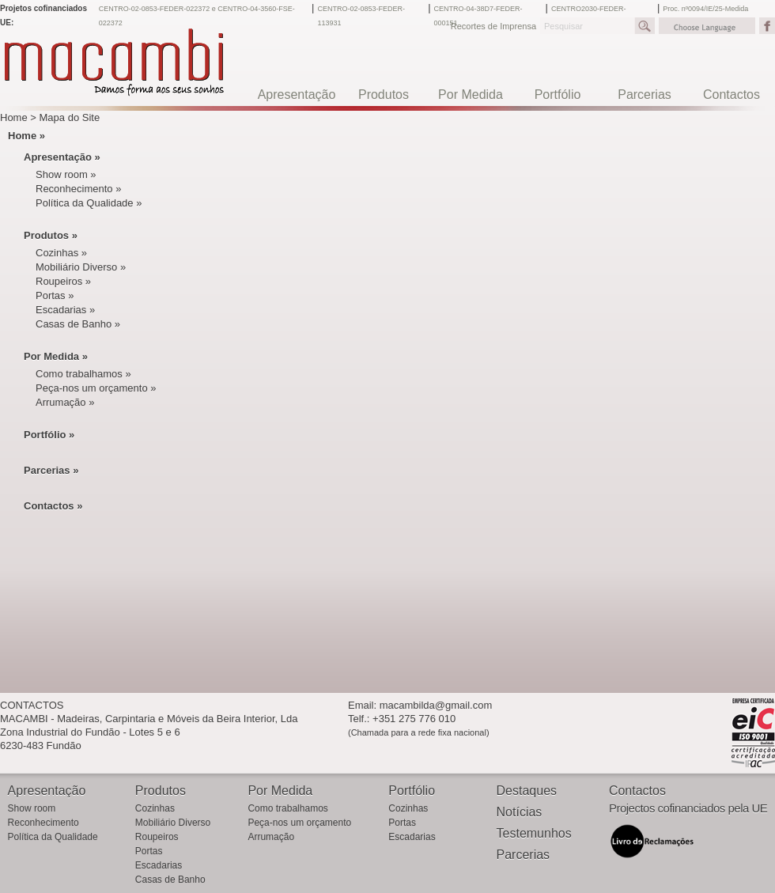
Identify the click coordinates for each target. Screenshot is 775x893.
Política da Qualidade (53, 836)
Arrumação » (65, 402)
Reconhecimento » (78, 189)
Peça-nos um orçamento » (96, 388)
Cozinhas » (61, 253)
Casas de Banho (170, 879)
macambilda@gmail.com (436, 705)
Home (14, 117)
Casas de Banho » (78, 324)
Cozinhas (155, 808)
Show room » (66, 174)
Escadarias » (65, 310)
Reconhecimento (43, 822)
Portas (149, 851)
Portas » (55, 295)
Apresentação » (62, 157)
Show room (32, 808)
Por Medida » (56, 356)
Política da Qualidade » (89, 203)
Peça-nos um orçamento (299, 822)
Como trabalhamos (287, 808)
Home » (26, 136)
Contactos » (53, 506)
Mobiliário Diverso (172, 822)
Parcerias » (51, 470)
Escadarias (158, 865)
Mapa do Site (70, 117)
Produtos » (51, 235)
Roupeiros (157, 836)
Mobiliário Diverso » (81, 267)
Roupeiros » (63, 281)
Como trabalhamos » (83, 374)
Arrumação (271, 836)
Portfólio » (49, 435)
